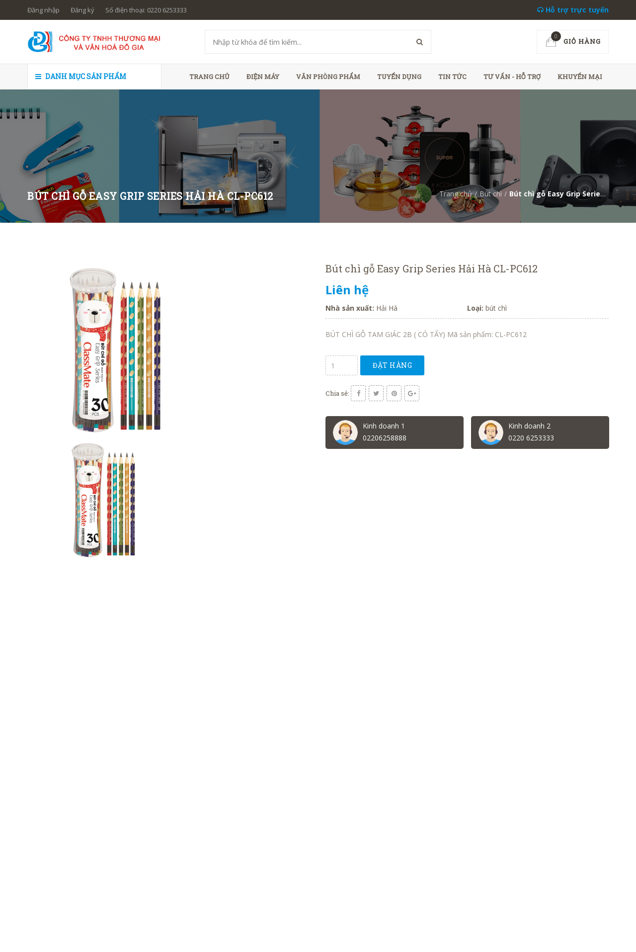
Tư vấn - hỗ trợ (512, 76)
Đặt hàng (392, 365)
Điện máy (262, 76)
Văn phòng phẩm (328, 76)
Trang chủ (209, 76)
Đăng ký (82, 9)
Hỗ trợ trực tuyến (573, 9)
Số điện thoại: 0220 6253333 (146, 9)
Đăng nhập (43, 9)
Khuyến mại (579, 76)
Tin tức (452, 76)
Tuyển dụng (399, 76)
